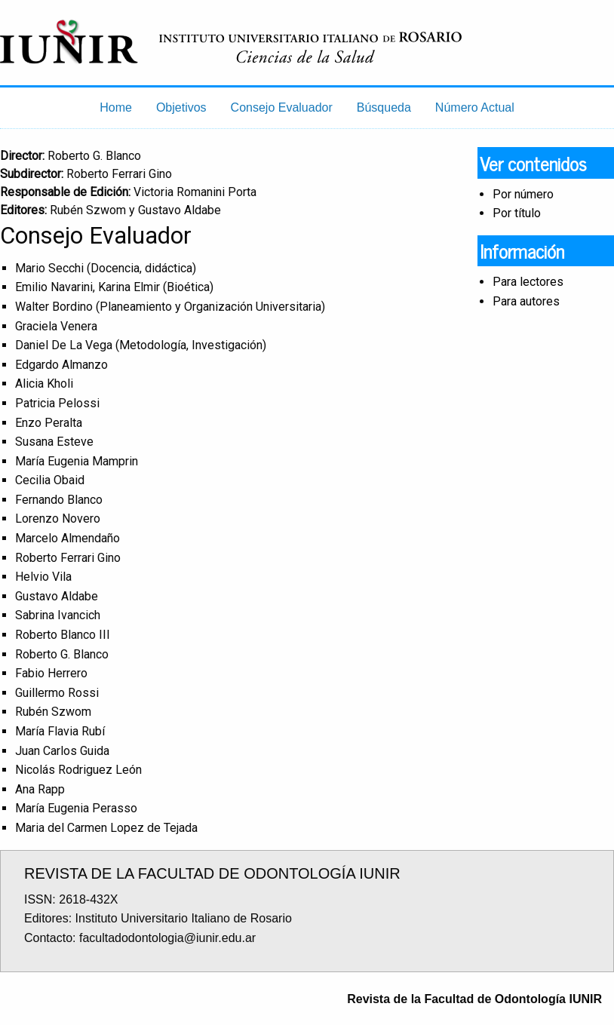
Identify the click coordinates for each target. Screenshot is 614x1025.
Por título (517, 213)
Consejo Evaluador (282, 107)
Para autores (526, 301)
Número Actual (474, 107)
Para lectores (528, 282)
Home (116, 107)
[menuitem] (115, 108)
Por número (523, 194)
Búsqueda (384, 107)
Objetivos (181, 107)
